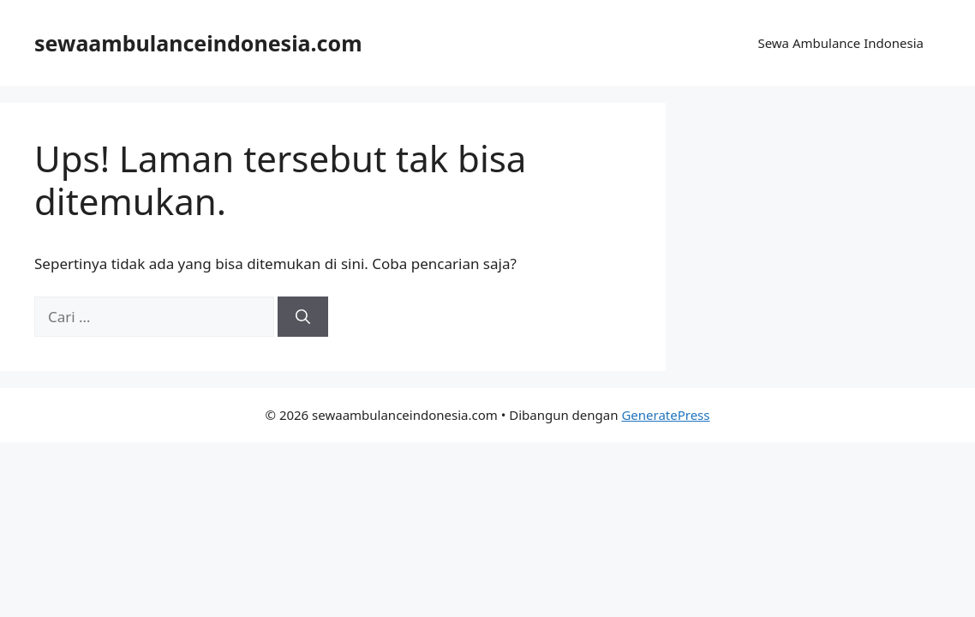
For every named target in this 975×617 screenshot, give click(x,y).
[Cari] (303, 317)
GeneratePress (665, 414)
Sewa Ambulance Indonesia (840, 42)
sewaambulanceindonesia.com (198, 42)
